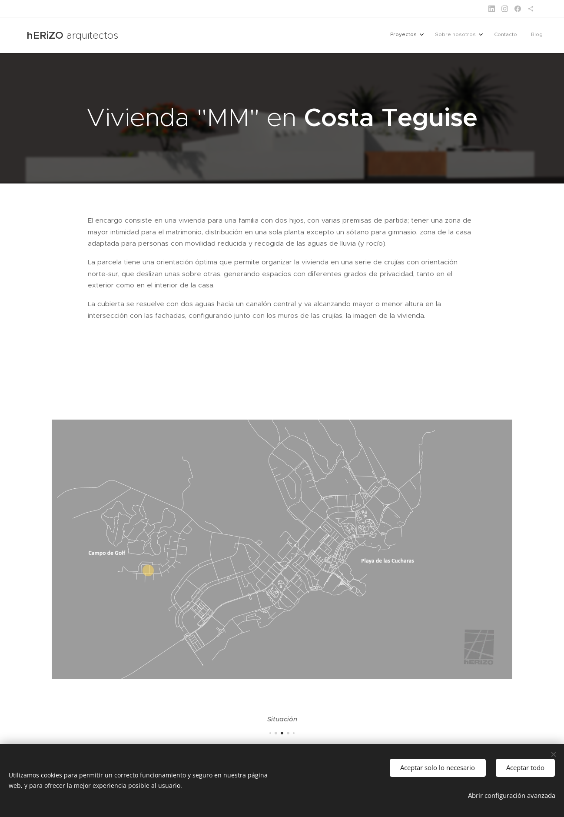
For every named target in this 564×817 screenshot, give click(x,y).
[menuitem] (497, 35)
